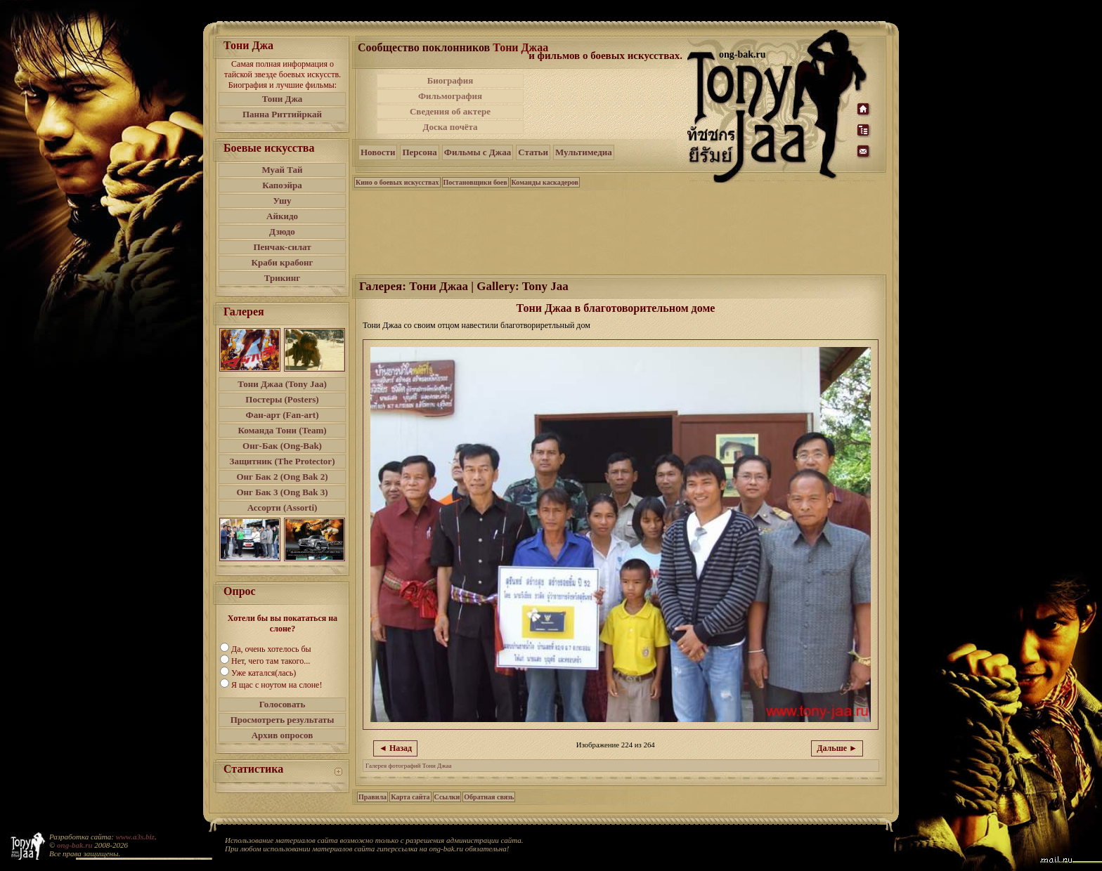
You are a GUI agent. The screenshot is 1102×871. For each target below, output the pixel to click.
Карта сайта (410, 797)
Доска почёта (449, 127)
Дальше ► (837, 748)
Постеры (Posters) (281, 399)
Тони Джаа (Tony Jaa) (282, 384)
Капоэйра (282, 185)
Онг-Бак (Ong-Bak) (282, 445)
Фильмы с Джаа (477, 152)
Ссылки (447, 797)
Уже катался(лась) (263, 673)
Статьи (533, 152)
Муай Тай (281, 169)
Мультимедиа (583, 152)
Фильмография (450, 96)
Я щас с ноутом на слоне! (276, 685)
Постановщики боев (475, 182)
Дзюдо (282, 231)
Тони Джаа (520, 47)
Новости (378, 152)
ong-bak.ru (74, 845)
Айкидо (282, 216)
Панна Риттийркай (282, 114)
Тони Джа (282, 98)
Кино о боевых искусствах (397, 182)
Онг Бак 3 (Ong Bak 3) (282, 492)
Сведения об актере (450, 111)
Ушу (282, 200)
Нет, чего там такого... (270, 661)
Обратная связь (489, 797)
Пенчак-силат (282, 247)
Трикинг (282, 278)
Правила (372, 797)
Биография (450, 80)
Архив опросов (282, 735)
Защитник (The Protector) (282, 461)
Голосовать (282, 704)
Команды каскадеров (545, 182)
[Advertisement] (606, 104)
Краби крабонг (282, 262)
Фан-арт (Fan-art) (282, 415)
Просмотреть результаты (283, 719)
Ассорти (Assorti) (282, 507)
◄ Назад (395, 748)
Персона (419, 152)
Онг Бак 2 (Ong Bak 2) (282, 476)
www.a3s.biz (135, 836)
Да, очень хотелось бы (271, 649)
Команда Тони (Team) (282, 430)
